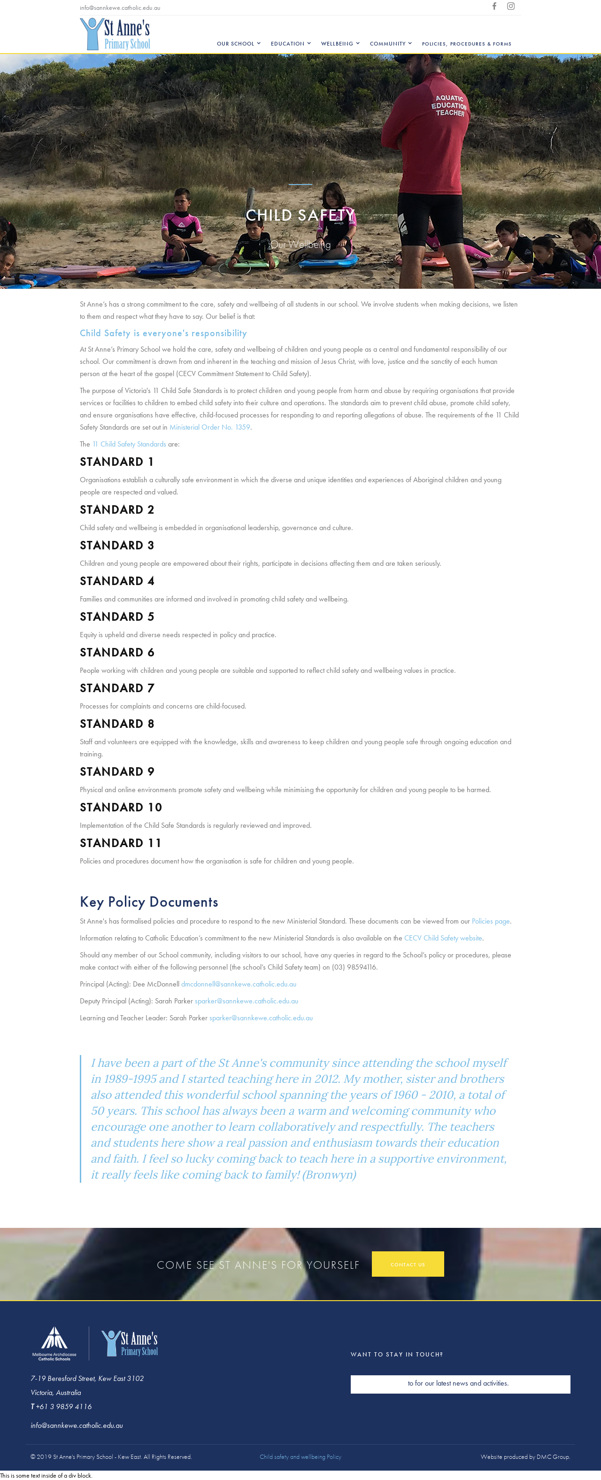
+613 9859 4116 (189, 7)
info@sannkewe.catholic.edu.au (120, 7)
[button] (237, 34)
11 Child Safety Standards (129, 444)
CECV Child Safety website (443, 938)
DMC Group (553, 1456)
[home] (115, 34)
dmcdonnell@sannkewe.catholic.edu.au (238, 984)
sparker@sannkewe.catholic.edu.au (246, 1001)
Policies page (491, 921)
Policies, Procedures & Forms (467, 43)
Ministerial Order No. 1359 (210, 427)
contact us (408, 1264)
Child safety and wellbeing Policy (300, 1456)
